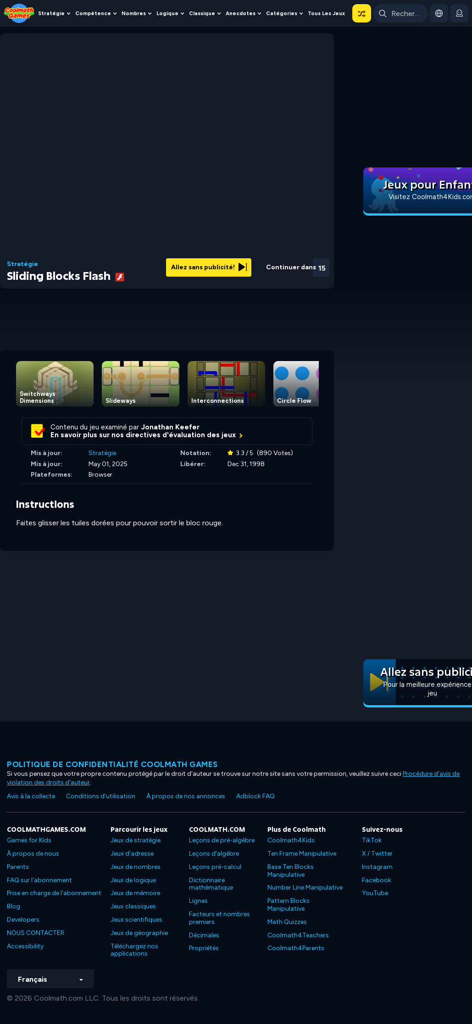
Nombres (134, 13)
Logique (167, 13)
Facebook (376, 880)
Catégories (281, 13)
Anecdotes (240, 13)
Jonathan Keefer (170, 427)
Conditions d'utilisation (100, 796)
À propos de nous (33, 853)
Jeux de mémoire (135, 893)
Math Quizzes (287, 922)
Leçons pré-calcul (215, 867)
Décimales (204, 935)
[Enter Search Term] (400, 13)
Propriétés (204, 948)
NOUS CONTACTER (35, 933)
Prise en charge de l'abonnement (54, 893)
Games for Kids (29, 840)
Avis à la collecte (31, 796)
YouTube (375, 893)
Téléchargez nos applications (134, 950)
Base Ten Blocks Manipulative (290, 871)
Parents (18, 867)
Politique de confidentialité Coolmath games (112, 764)
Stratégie (51, 13)
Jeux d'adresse (132, 853)
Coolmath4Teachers (298, 935)
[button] (361, 13)
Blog (13, 906)
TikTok (372, 840)
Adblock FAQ (255, 796)
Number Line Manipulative (305, 887)
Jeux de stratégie (136, 840)
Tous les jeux (326, 13)
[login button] (459, 13)
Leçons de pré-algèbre (222, 840)
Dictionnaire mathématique (211, 884)
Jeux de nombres (136, 867)
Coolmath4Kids (291, 840)
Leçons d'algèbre (214, 853)
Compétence (93, 13)
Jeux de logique (133, 880)
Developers (23, 920)
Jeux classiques (133, 906)
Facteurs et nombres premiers (219, 918)
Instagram (377, 867)
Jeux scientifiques (136, 920)
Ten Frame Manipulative (301, 853)
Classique (202, 13)
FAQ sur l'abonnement (39, 880)
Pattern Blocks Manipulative (288, 905)
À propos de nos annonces (185, 796)
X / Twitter (377, 853)
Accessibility (25, 946)
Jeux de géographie (139, 933)
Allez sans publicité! (209, 267)
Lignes (198, 901)
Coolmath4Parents (295, 948)
